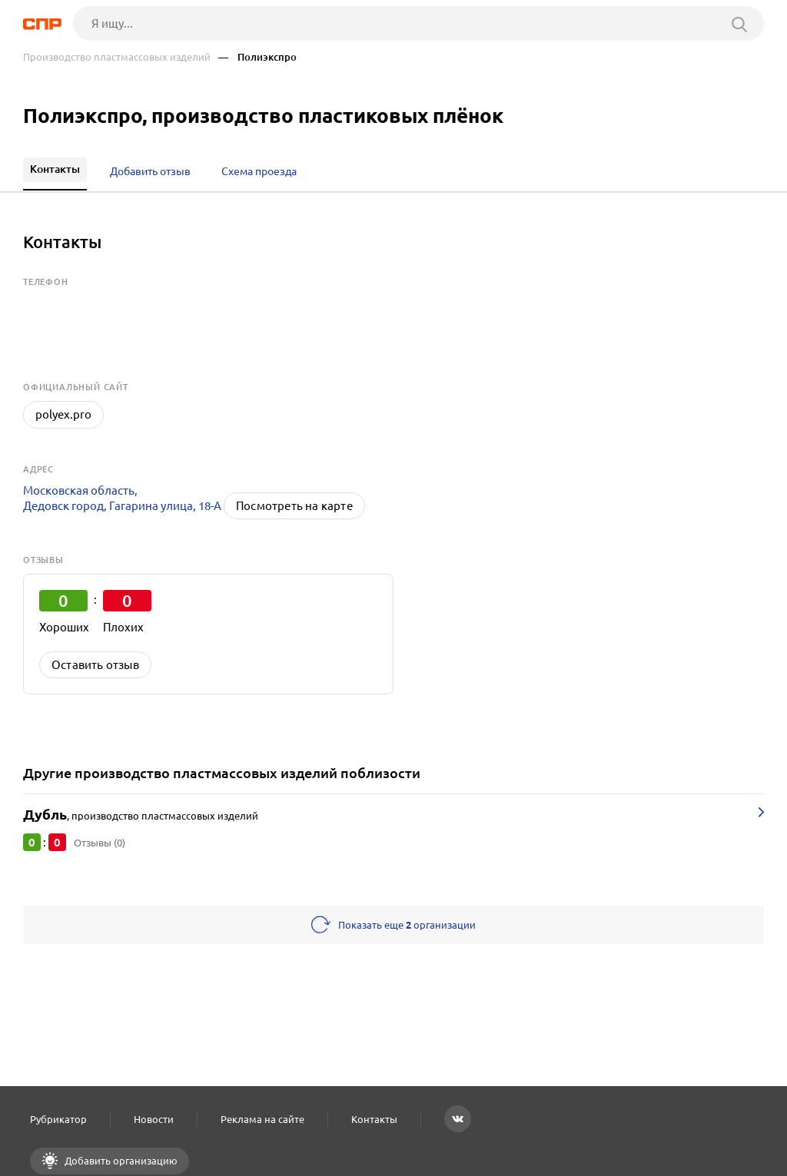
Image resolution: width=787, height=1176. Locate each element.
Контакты (374, 1119)
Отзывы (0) (99, 842)
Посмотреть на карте (294, 505)
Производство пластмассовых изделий (117, 57)
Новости (154, 1119)
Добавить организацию (120, 1160)
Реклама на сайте (262, 1119)
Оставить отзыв (95, 664)
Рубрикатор (58, 1119)
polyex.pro (63, 414)
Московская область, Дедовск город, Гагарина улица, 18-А (122, 498)
